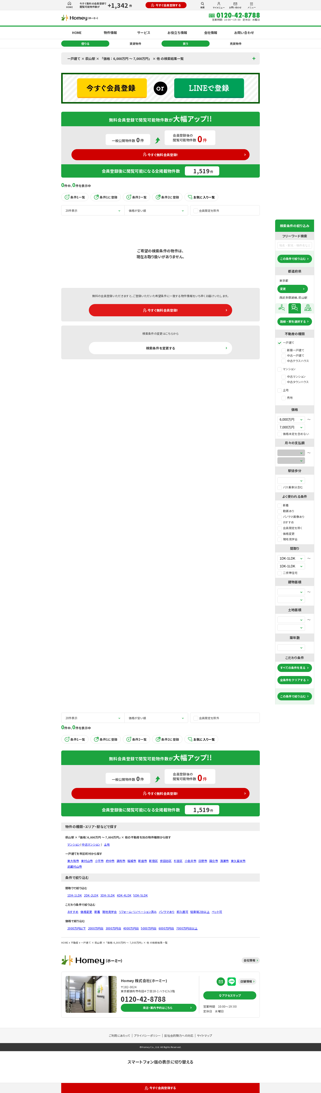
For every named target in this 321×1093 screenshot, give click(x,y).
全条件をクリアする (293, 680)
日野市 (202, 861)
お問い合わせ (235, 6)
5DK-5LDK (140, 895)
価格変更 (286, 534)
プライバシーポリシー (147, 1035)
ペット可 (217, 912)
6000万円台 (166, 928)
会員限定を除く (289, 528)
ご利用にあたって (120, 1035)
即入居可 (182, 912)
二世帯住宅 (287, 573)
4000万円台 (131, 928)
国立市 (213, 861)
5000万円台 (148, 928)
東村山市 (87, 861)
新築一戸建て (292, 350)
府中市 (110, 861)
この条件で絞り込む (293, 259)
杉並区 (178, 861)
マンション (286, 369)
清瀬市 (224, 861)
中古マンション (293, 376)
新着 (283, 505)
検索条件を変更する (160, 348)
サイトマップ (204, 1035)
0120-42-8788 (143, 999)
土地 (283, 390)
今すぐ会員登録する (166, 5)
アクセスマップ (230, 995)
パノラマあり (167, 912)
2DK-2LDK (91, 895)
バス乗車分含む (290, 487)
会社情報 (210, 32)
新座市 (142, 861)
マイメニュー (219, 5)
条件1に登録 (105, 197)
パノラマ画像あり (291, 517)
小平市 (99, 861)
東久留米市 (238, 861)
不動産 (74, 942)
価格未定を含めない (293, 434)
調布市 (121, 861)
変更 (283, 289)
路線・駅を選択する (293, 321)
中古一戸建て (292, 355)
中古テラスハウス (295, 361)
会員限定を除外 (206, 210)
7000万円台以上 (187, 928)
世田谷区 (166, 861)
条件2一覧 (136, 197)
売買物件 (236, 44)
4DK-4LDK (124, 895)
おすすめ (285, 522)
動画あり (285, 511)
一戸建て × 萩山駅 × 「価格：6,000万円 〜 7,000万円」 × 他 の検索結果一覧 (125, 58)
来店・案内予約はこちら (158, 1008)
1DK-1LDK (74, 895)
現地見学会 (287, 539)
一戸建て (285, 342)
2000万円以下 (76, 928)
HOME (69, 5)
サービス (143, 32)
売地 (287, 398)
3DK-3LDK (107, 895)
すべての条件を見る (292, 668)
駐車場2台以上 (200, 912)
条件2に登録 (167, 197)
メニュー (251, 5)
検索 (202, 5)
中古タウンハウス (295, 382)
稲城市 (131, 861)
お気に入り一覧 (201, 197)
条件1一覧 (75, 197)
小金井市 (190, 861)
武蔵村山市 (74, 866)
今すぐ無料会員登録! (160, 154)
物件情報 (110, 32)
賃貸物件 (135, 44)
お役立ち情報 (177, 32)
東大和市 (73, 861)
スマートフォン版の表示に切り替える (160, 1062)
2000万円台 (96, 928)
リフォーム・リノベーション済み (138, 912)
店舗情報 (246, 981)
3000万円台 (113, 928)
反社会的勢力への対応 (178, 1035)
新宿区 (153, 861)
